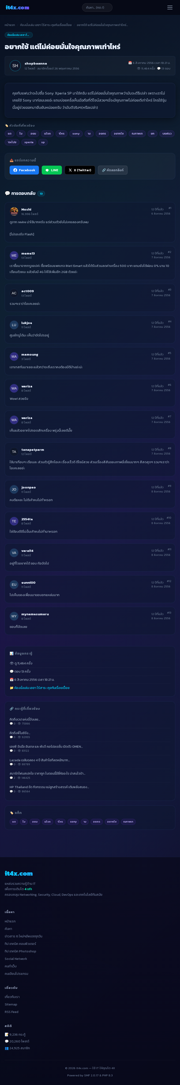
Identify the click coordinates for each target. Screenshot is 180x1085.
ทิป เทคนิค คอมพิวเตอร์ (20, 943)
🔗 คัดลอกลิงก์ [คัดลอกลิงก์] (113, 170)
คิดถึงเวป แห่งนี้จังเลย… (90, 721)
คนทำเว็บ (11, 966)
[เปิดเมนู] (169, 7)
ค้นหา (8, 928)
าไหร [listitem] (61, 133)
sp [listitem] (43, 142)
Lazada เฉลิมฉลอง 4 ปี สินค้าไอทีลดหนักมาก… (90, 762)
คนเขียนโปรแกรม (16, 973)
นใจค (47, 821)
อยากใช (111, 821)
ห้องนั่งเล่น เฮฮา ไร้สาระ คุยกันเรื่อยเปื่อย (46, 25)
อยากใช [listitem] (119, 133)
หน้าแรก (10, 25)
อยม (35, 821)
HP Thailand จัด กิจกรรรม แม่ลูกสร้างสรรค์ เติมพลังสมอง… (90, 789)
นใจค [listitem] (47, 133)
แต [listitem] (9, 133)
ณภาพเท (128, 821)
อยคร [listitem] (102, 133)
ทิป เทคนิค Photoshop (20, 951)
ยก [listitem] (152, 133)
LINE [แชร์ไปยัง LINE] (51, 170)
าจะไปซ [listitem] (12, 142)
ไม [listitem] (20, 133)
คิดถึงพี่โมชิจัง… (90, 735)
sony (73, 821)
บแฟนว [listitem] (167, 133)
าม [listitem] (89, 133)
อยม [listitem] (33, 133)
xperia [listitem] (28, 142)
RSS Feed (11, 1011)
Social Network (16, 958)
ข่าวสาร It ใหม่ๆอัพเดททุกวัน (23, 936)
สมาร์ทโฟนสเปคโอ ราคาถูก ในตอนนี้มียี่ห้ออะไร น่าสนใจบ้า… (90, 775)
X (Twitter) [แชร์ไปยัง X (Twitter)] (80, 170)
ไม (23, 821)
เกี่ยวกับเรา (12, 996)
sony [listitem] (76, 133)
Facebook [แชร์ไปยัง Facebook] (24, 170)
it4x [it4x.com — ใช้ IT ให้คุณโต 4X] (17, 7)
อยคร (96, 821)
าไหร (60, 821)
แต (14, 821)
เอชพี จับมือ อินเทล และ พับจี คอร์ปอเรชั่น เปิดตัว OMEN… (90, 748)
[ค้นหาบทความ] (97, 7)
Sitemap (11, 1004)
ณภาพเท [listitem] (137, 133)
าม (84, 821)
